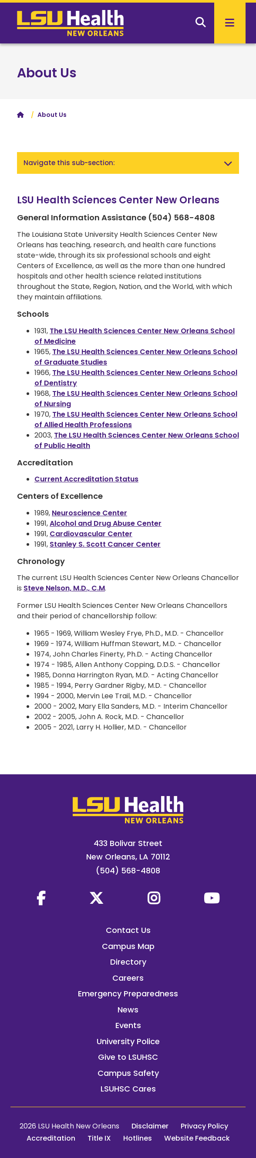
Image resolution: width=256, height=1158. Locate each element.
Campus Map (128, 946)
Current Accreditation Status (86, 479)
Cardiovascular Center (91, 534)
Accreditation (51, 1138)
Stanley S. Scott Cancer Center (105, 544)
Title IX (99, 1138)
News (128, 1009)
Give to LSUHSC (128, 1057)
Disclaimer (149, 1126)
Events (128, 1025)
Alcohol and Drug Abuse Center (106, 523)
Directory (128, 961)
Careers (128, 977)
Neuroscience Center (89, 513)
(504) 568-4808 (128, 870)
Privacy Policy (204, 1126)
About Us (47, 73)
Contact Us (128, 930)
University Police (128, 1041)
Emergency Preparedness (128, 993)
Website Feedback (197, 1138)
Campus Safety (128, 1073)
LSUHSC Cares (128, 1088)
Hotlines (137, 1138)
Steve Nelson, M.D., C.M (64, 588)
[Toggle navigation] (228, 163)
